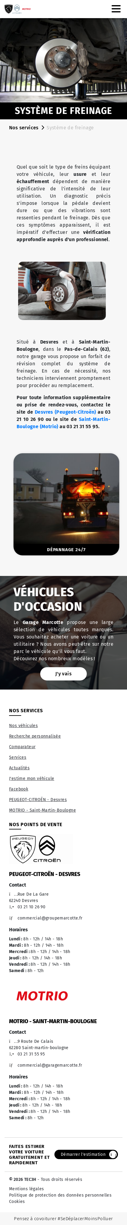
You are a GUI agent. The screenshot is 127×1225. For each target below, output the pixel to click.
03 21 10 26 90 (27, 907)
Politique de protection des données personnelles (60, 1195)
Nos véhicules (23, 725)
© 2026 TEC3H (22, 1179)
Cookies (17, 1201)
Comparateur (22, 746)
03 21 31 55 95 (27, 1054)
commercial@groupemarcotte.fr (46, 918)
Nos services (24, 128)
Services (17, 757)
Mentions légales (26, 1188)
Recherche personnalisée (35, 736)
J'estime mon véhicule (31, 778)
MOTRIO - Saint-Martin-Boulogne (42, 810)
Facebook (18, 789)
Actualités (19, 768)
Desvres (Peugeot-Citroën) (65, 412)
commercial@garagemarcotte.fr (45, 1065)
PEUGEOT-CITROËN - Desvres (38, 799)
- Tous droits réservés (59, 1179)
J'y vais (63, 674)
